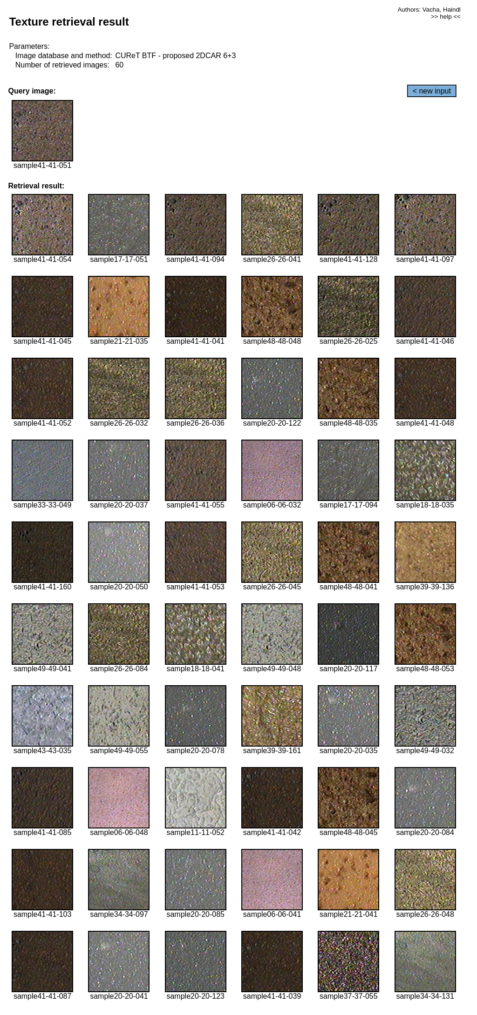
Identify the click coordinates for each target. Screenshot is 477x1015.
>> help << (446, 16)
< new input (432, 91)
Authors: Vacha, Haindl (428, 9)
